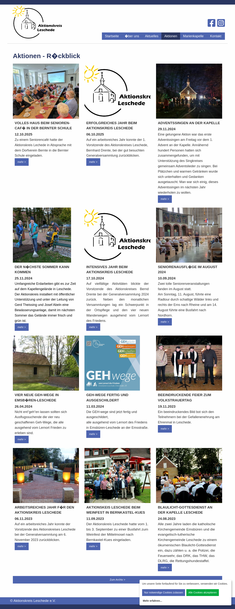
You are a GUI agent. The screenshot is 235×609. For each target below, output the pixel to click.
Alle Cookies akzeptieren (202, 592)
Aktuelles (151, 36)
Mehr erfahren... (152, 600)
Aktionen (170, 36)
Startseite (112, 36)
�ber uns (132, 36)
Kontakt (215, 36)
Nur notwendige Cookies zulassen (163, 592)
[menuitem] (112, 36)
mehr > (21, 161)
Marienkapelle (193, 36)
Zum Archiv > (117, 579)
